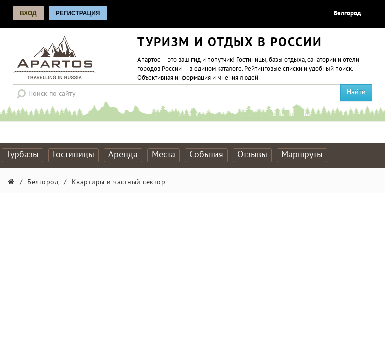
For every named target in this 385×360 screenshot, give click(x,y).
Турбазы (22, 155)
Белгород (347, 14)
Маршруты (302, 155)
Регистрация (78, 13)
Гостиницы (73, 155)
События (206, 155)
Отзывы (252, 155)
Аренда (123, 155)
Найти (356, 92)
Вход (28, 13)
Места (163, 155)
